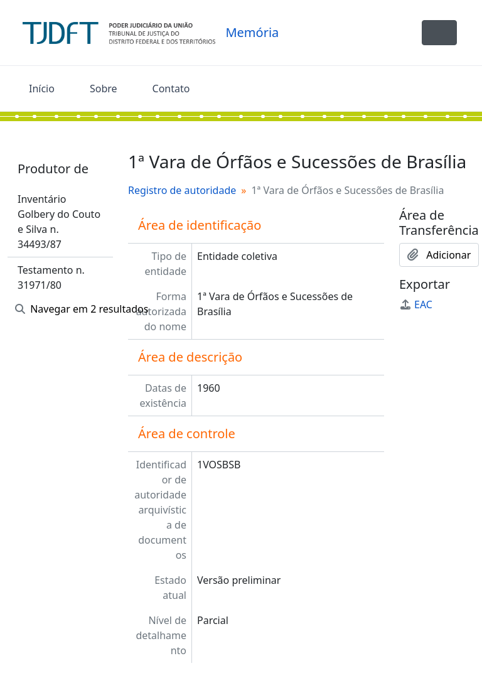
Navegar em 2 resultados (64, 309)
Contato (171, 88)
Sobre (103, 88)
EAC (415, 304)
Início (42, 88)
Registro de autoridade (182, 190)
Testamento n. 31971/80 (51, 277)
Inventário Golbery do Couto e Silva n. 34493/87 (59, 221)
